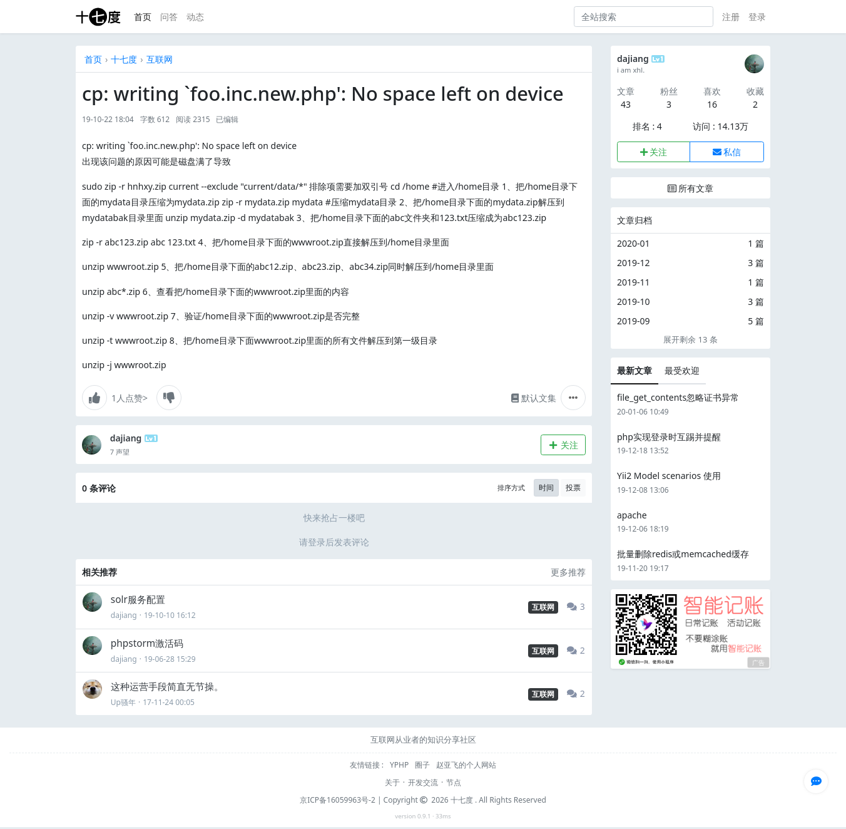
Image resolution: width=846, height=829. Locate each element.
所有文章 (691, 188)
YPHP (400, 764)
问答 (169, 17)
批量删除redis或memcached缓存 (683, 554)
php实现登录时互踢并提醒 (669, 437)
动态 (195, 17)
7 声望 (120, 451)
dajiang (126, 438)
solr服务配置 (138, 599)
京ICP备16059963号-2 (337, 800)
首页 (142, 17)
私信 (727, 152)
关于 (392, 782)
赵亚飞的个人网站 (466, 764)
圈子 (423, 764)
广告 (758, 663)
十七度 (124, 59)
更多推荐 (568, 572)
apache (632, 515)
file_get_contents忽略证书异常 (678, 397)
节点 (453, 782)
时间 (546, 487)
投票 (573, 487)
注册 (731, 17)
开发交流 (423, 782)
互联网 (159, 59)
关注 (563, 445)
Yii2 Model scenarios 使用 (669, 475)
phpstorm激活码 (147, 643)
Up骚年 (123, 702)
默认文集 (533, 398)
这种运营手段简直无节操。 (167, 686)
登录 (757, 17)
